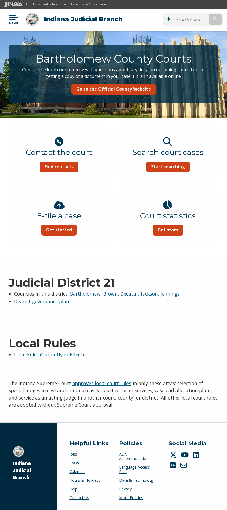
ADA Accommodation (134, 456)
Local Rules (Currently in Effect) (49, 354)
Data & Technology (136, 480)
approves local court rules (101, 383)
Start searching (168, 167)
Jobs (73, 454)
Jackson (149, 293)
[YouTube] (185, 455)
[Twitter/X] (174, 455)
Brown (110, 293)
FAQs (74, 462)
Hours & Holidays (84, 480)
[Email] (184, 465)
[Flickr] (173, 465)
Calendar (77, 471)
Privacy (125, 489)
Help (73, 489)
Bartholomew (85, 293)
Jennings (170, 293)
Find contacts (59, 167)
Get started (59, 230)
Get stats (168, 230)
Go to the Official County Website (113, 89)
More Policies (131, 497)
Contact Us (79, 497)
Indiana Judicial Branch (83, 19)
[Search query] (190, 19)
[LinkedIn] (196, 455)
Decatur (129, 293)
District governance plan (41, 301)
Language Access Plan (134, 469)
